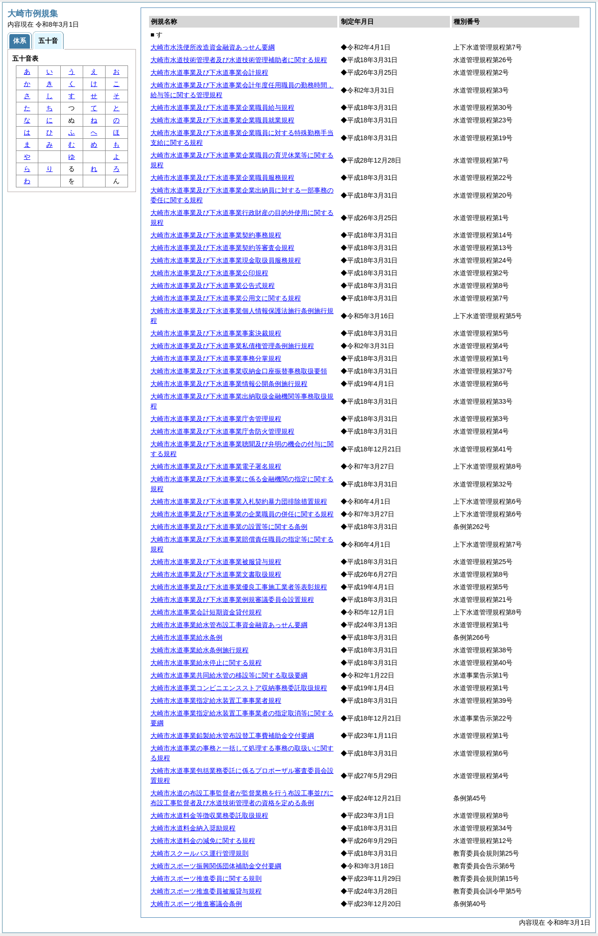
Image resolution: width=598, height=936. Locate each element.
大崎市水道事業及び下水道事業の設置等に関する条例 (228, 526)
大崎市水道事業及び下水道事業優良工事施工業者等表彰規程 (238, 587)
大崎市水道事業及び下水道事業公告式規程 (212, 285)
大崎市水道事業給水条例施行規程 (199, 650)
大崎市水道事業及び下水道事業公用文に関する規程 (225, 298)
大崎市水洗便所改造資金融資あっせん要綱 (212, 47)
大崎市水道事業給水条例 (186, 637)
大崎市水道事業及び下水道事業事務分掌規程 (215, 358)
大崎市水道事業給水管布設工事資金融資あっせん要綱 (228, 625)
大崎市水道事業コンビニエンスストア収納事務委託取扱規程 (238, 688)
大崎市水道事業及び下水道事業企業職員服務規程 (222, 177)
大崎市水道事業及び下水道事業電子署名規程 (215, 466)
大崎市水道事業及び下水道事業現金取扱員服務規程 (225, 260)
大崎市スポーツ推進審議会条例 (196, 903)
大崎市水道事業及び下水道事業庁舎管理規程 (215, 418)
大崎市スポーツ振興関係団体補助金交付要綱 (215, 866)
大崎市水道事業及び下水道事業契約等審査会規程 (222, 247)
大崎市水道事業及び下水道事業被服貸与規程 (215, 561)
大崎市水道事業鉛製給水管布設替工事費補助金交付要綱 (232, 735)
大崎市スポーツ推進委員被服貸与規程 (206, 891)
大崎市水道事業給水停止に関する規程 (206, 662)
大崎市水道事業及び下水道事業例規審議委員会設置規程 (232, 599)
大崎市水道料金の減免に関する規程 (202, 840)
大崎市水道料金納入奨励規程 (192, 828)
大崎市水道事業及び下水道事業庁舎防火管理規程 (222, 431)
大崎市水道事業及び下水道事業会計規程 (209, 72)
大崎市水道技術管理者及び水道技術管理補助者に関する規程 (238, 60)
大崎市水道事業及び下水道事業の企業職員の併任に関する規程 (242, 514)
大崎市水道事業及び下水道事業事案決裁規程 (215, 333)
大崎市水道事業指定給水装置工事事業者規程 (215, 700)
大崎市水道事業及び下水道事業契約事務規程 (215, 235)
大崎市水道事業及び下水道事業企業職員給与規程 (222, 107)
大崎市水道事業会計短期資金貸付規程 (206, 612)
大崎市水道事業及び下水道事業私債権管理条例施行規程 (232, 346)
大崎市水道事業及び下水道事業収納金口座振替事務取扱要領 (238, 371)
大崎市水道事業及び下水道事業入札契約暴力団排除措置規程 (238, 501)
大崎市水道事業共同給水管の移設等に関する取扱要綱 (228, 675)
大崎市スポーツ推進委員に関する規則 (206, 878)
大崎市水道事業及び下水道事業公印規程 (209, 273)
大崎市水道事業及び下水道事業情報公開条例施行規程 (228, 383)
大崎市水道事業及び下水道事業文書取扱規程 (215, 574)
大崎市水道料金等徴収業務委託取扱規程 (209, 815)
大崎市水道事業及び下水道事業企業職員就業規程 (222, 120)
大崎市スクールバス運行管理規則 (199, 853)
